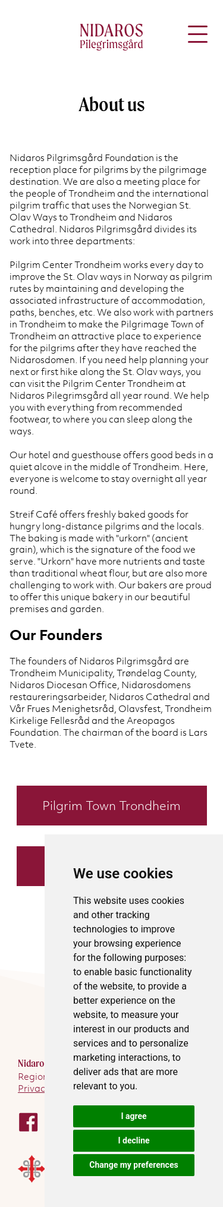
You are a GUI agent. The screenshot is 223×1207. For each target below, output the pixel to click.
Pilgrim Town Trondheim (111, 806)
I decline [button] (133, 1140)
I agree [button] (133, 1116)
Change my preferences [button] (133, 1165)
